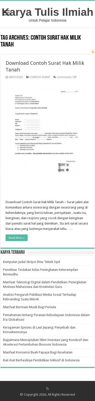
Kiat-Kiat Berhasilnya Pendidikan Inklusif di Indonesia (41, 360)
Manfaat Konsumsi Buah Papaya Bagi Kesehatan (37, 352)
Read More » (17, 238)
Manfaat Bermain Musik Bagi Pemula (29, 307)
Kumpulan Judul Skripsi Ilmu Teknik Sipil (31, 262)
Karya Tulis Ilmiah (47, 12)
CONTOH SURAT (39, 77)
